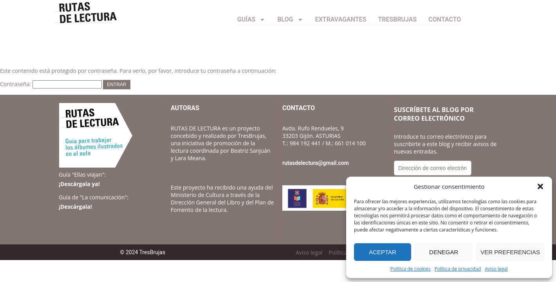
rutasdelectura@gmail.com (315, 163)
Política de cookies (410, 269)
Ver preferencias (510, 252)
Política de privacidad (458, 269)
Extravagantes (340, 19)
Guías (251, 19)
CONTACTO (444, 19)
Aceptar (382, 252)
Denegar (443, 252)
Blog (290, 19)
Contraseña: (51, 84)
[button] (540, 186)
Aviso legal (496, 269)
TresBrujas (397, 19)
